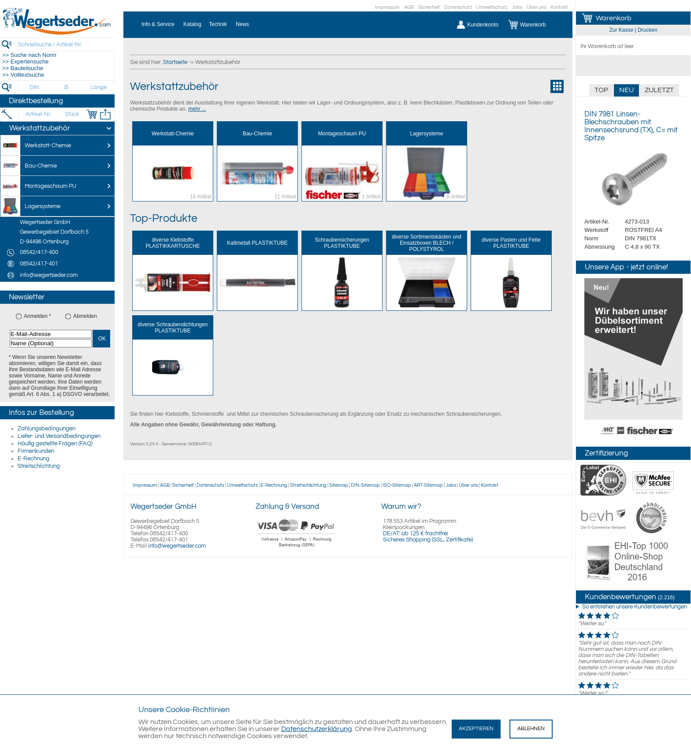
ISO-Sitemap (397, 485)
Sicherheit (429, 7)
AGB (409, 7)
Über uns (536, 7)
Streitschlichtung (39, 466)
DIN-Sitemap (365, 485)
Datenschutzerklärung (316, 728)
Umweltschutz (491, 7)
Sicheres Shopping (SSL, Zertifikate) (428, 540)
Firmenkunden (36, 451)
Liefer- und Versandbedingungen (59, 436)
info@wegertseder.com (177, 546)
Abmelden (85, 316)
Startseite (175, 62)
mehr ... (197, 109)
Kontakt (559, 7)
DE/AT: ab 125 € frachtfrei (415, 533)
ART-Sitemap (428, 485)
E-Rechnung (33, 458)
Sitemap (338, 485)
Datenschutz (458, 7)
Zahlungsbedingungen (46, 428)
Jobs (517, 7)
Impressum (387, 7)
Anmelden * (37, 316)
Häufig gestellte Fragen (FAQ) (55, 443)
